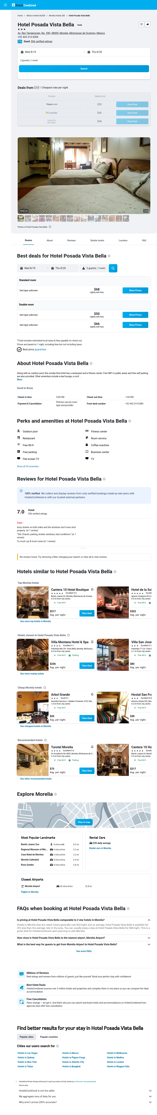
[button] (5, 4)
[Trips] (5, 50)
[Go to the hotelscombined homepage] (23, 4)
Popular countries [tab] (49, 1037)
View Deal (87, 613)
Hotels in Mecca (70, 1053)
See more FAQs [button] (84, 951)
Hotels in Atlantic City (73, 1062)
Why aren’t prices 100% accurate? (85, 1102)
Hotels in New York (27, 1062)
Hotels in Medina (115, 1057)
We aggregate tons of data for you (85, 1096)
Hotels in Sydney (26, 1057)
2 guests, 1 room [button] (29, 60)
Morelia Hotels (55, 16)
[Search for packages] (5, 35)
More (19, 379)
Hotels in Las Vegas (27, 1053)
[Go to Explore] (5, 41)
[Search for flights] (5, 14)
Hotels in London (115, 1062)
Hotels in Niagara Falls (118, 1066)
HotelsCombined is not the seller (85, 1091)
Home (20, 16)
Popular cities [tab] (26, 1037)
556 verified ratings (41, 41)
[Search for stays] (5, 21)
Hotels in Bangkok (71, 1066)
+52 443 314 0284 (28, 36)
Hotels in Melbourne (117, 1053)
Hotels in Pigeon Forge (73, 1057)
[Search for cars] (5, 28)
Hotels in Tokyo (25, 1066)
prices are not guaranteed (85, 1081)
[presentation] (50, 226)
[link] (35, 621)
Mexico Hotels (33, 16)
